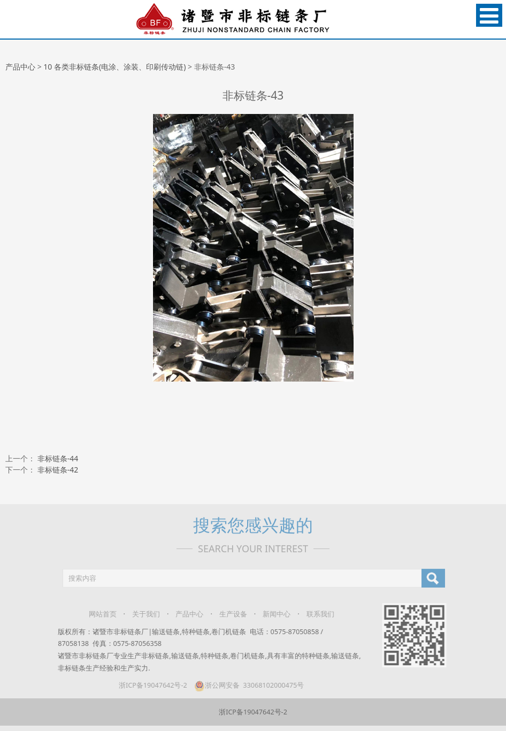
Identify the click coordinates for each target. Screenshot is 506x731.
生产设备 (228, 614)
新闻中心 (272, 614)
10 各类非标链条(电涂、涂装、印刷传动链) (114, 67)
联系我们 (315, 614)
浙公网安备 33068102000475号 (243, 685)
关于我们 (141, 614)
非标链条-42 (58, 470)
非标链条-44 (58, 458)
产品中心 (20, 67)
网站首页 (97, 614)
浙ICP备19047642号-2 (148, 685)
